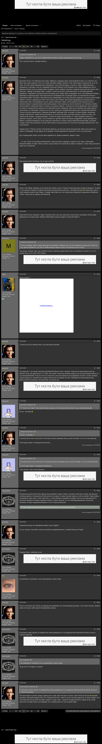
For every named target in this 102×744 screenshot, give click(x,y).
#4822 (98, 77)
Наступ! (43, 46)
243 (27, 46)
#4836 (98, 575)
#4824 (98, 184)
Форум (4, 25)
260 (38, 46)
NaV (4, 43)
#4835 (98, 549)
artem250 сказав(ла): (27, 405)
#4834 (98, 522)
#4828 (98, 341)
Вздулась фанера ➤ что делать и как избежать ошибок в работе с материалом (29, 33)
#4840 (98, 683)
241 (20, 46)
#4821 (98, 50)
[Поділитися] (94, 51)
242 (24, 46)
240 (16, 46)
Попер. (5, 46)
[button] (23, 25)
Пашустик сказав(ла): (27, 54)
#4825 (98, 211)
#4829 (98, 368)
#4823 (98, 158)
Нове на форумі (15, 25)
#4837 (98, 602)
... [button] (12, 46)
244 (31, 46)
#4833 (98, 490)
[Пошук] (96, 25)
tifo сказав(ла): (25, 660)
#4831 (98, 428)
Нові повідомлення (6, 28)
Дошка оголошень (32, 25)
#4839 (98, 656)
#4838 (98, 629)
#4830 (98, 401)
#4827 (98, 274)
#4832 (98, 454)
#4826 (98, 238)
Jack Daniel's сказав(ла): (28, 686)
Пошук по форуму (19, 28)
